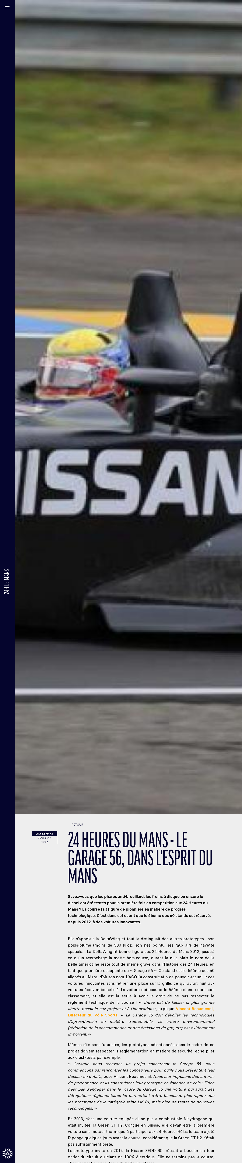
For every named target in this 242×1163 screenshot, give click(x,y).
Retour (75, 825)
